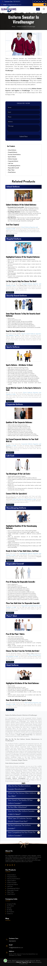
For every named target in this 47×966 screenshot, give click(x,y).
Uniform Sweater (12, 159)
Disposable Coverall (13, 168)
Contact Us (10, 913)
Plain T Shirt (10, 170)
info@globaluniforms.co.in (14, 4)
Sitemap (9, 907)
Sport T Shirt (30, 653)
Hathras (14, 778)
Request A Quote (40, 4)
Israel (18, 734)
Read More (10, 235)
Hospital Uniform (12, 152)
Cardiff (22, 734)
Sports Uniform (11, 156)
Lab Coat (10, 163)
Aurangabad (21, 778)
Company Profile (11, 904)
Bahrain (25, 760)
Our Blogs (9, 909)
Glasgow (20, 760)
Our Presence (10, 911)
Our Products (10, 906)
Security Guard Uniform (14, 154)
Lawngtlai (8, 778)
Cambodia (14, 760)
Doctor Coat (23, 285)
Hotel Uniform (11, 172)
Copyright (9, 960)
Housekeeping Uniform (13, 165)
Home (13, 26)
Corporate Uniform (12, 161)
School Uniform (11, 150)
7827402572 (16, 1)
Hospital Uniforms (11, 497)
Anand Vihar (28, 734)
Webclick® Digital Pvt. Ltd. (23, 962)
